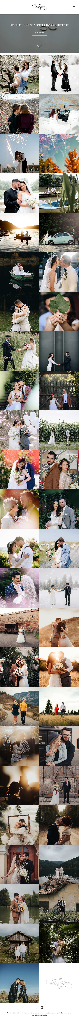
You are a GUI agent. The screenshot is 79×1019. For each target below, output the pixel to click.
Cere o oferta (39, 33)
